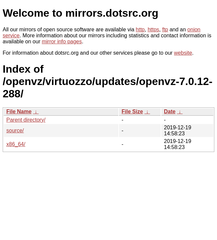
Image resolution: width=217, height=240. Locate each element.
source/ (15, 130)
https (153, 29)
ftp (165, 29)
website (183, 53)
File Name (19, 111)
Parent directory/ (25, 120)
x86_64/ (15, 144)
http (140, 29)
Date (170, 111)
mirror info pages (62, 41)
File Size (132, 111)
